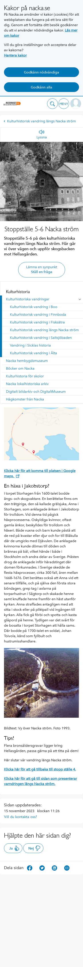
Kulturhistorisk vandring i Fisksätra (37, 322)
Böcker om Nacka (20, 368)
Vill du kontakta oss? (20, 817)
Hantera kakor (15, 55)
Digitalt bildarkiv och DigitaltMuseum (36, 391)
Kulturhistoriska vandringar (27, 299)
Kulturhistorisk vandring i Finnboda (38, 314)
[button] (52, 103)
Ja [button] (14, 848)
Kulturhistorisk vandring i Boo (33, 307)
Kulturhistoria (18, 291)
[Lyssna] (42, 135)
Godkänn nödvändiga (41, 72)
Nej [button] (34, 848)
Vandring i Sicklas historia (30, 345)
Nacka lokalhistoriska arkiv (27, 384)
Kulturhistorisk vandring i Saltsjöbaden (41, 338)
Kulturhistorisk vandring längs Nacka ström (40, 121)
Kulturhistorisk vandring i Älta (33, 353)
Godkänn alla (41, 87)
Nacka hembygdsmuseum (27, 361)
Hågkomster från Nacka (25, 399)
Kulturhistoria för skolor (25, 376)
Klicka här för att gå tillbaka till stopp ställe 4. (40, 769)
